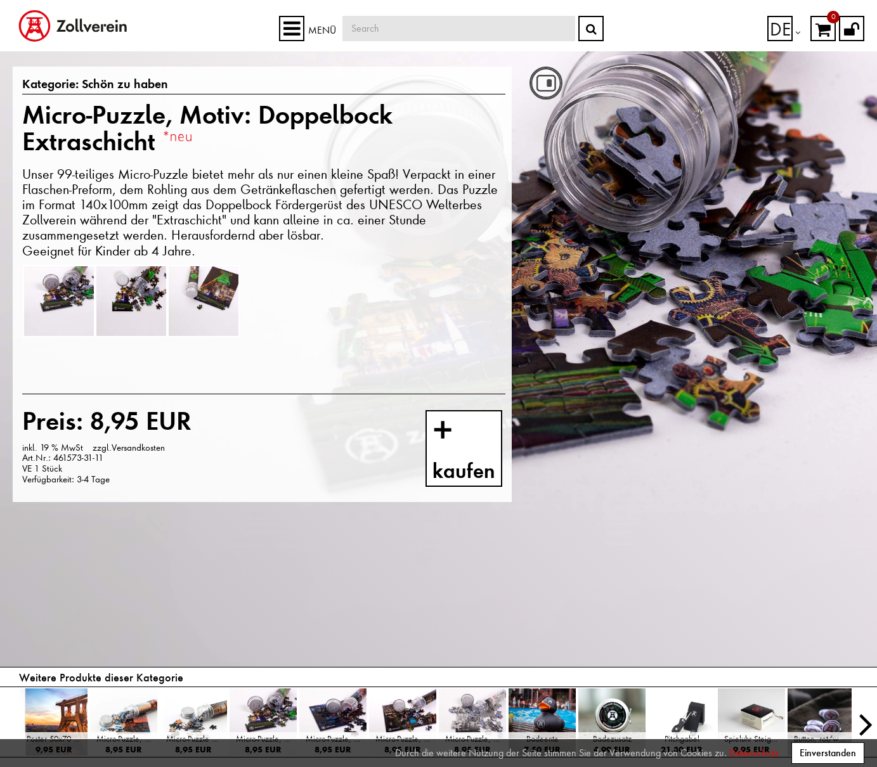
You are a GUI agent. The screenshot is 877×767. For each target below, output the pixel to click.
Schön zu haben (108, 85)
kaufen (476, 451)
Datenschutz (754, 753)
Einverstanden (828, 753)
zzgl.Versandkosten (129, 447)
